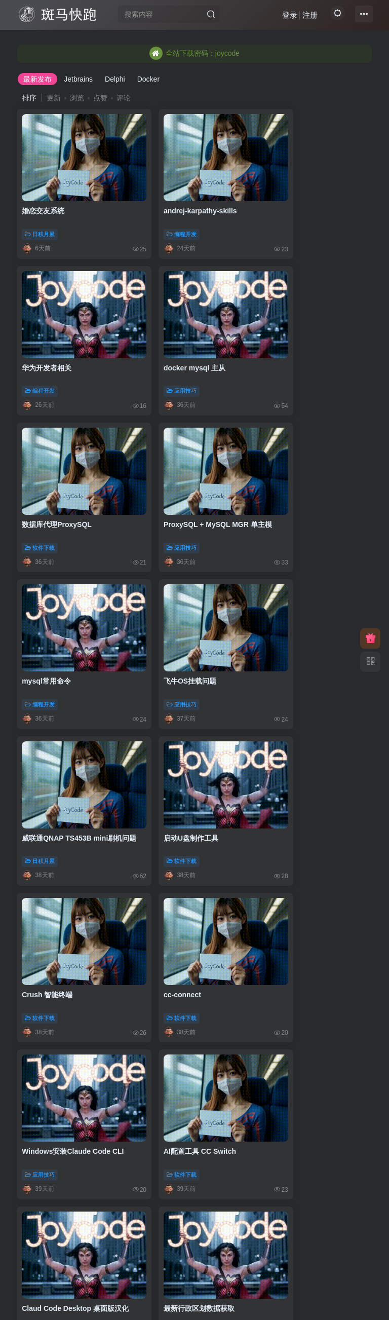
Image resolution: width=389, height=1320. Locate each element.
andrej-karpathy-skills (180, 196)
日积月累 (40, 219)
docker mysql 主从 (53, 338)
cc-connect (282, 623)
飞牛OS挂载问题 (169, 481)
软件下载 (161, 362)
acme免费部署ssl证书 (57, 1193)
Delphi (115, 79)
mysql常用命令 (46, 481)
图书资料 (282, 1216)
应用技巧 (40, 362)
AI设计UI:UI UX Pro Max (303, 1051)
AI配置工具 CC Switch (179, 766)
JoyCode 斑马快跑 (144, 1303)
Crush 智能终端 (168, 623)
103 (195, 1259)
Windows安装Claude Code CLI (73, 766)
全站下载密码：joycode (194, 53)
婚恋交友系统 (43, 196)
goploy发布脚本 (169, 908)
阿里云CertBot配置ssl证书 (186, 1193)
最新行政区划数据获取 (57, 908)
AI (273, 1074)
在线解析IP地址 (288, 908)
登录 (285, 18)
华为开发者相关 (289, 196)
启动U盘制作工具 (49, 623)
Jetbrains (78, 79)
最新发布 (37, 79)
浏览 (77, 98)
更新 (54, 98)
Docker (148, 79)
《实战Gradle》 (289, 1193)
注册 (305, 18)
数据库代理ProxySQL (178, 338)
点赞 (100, 98)
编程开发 (161, 219)
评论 (123, 98)
